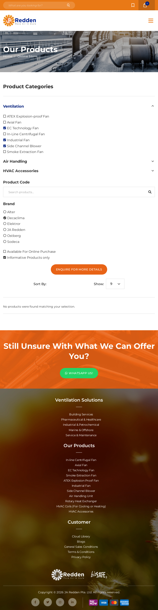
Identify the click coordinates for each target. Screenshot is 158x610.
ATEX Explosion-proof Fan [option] (28, 116)
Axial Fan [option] (14, 122)
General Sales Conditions (81, 546)
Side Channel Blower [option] (24, 146)
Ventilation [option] (13, 106)
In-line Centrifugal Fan (81, 460)
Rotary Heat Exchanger (81, 501)
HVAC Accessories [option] (20, 170)
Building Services (81, 414)
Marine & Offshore (81, 430)
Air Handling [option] (15, 161)
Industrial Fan (81, 485)
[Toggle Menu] (150, 20)
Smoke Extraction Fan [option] (25, 151)
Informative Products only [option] (28, 257)
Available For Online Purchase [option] (31, 251)
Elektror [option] (13, 223)
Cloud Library (81, 536)
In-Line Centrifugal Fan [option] (26, 134)
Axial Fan (81, 465)
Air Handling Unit (81, 496)
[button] (79, 106)
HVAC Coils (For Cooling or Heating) (81, 506)
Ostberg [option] (14, 235)
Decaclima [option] (15, 218)
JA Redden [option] (16, 229)
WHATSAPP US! (79, 373)
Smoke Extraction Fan (81, 475)
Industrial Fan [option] (18, 140)
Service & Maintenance (81, 435)
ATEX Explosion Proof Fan (81, 480)
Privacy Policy (81, 556)
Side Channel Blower (81, 490)
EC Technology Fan (81, 470)
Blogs (81, 541)
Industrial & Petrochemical (81, 425)
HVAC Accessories (81, 511)
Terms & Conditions (81, 551)
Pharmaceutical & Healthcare (81, 419)
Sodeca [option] (13, 241)
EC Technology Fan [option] (23, 128)
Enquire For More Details (79, 269)
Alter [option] (11, 212)
